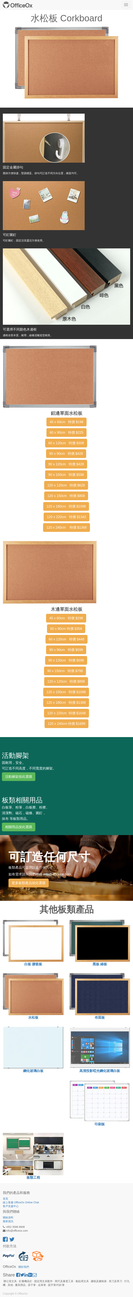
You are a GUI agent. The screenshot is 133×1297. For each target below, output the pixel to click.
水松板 (33, 1017)
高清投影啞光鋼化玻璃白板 (99, 1071)
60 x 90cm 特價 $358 (66, 629)
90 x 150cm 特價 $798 (65, 671)
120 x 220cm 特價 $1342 (66, 517)
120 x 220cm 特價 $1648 (66, 713)
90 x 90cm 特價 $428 (66, 454)
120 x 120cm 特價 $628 (66, 485)
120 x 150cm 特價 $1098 (66, 692)
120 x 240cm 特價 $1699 (66, 724)
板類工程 (33, 1177)
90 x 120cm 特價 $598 (66, 660)
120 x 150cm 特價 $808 (66, 496)
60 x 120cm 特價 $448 (66, 639)
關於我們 (23, 1267)
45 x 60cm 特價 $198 (66, 422)
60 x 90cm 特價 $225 (66, 432)
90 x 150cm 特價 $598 (66, 475)
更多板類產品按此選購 (29, 883)
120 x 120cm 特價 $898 (66, 681)
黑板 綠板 (100, 964)
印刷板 (100, 1124)
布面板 (100, 1017)
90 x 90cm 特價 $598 (66, 650)
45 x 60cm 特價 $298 (66, 618)
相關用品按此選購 (18, 827)
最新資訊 (8, 1221)
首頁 (5, 1198)
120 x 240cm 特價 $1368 (66, 527)
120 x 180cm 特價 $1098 (66, 506)
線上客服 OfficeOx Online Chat (21, 1202)
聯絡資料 (8, 1217)
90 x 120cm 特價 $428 (66, 464)
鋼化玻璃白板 (33, 1071)
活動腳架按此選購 (18, 777)
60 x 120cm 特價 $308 (66, 443)
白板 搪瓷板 (33, 964)
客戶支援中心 (11, 1206)
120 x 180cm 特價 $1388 (66, 702)
